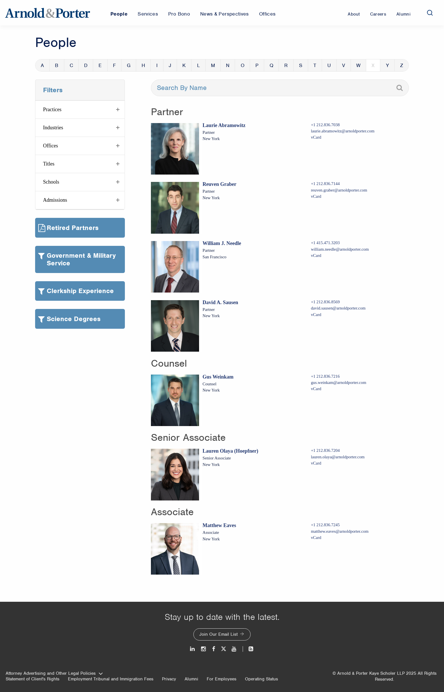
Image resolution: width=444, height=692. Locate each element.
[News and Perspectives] (248, 649)
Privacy (169, 679)
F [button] (114, 65)
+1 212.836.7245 (325, 525)
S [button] (300, 65)
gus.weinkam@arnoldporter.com (338, 382)
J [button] (170, 65)
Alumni (191, 679)
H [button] (143, 65)
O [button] (242, 65)
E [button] (100, 65)
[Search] (430, 12)
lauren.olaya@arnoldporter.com (338, 457)
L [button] (198, 65)
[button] (80, 110)
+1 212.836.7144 (325, 183)
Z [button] (401, 65)
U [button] (329, 65)
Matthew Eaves (219, 525)
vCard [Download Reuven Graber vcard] (316, 196)
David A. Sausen (220, 302)
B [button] (56, 65)
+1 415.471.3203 (325, 242)
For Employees (221, 679)
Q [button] (271, 65)
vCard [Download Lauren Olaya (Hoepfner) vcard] (316, 463)
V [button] (343, 65)
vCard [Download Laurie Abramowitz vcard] (316, 137)
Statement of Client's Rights (32, 679)
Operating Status (261, 679)
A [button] (42, 65)
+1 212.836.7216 (325, 376)
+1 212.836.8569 (325, 302)
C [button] (71, 65)
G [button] (129, 65)
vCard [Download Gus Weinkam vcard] (316, 388)
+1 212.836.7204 (325, 450)
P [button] (257, 65)
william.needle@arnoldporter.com (340, 249)
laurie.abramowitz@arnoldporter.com (342, 131)
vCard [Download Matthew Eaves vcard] (316, 537)
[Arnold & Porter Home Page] (47, 12)
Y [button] (387, 65)
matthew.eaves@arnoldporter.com (340, 531)
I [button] (157, 65)
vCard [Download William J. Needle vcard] (316, 255)
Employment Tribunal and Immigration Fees (110, 679)
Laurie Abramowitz (223, 125)
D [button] (85, 65)
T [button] (314, 65)
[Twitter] (223, 649)
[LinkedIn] (192, 649)
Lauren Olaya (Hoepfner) (230, 451)
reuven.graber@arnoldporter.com (339, 190)
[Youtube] (234, 649)
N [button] (227, 65)
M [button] (213, 65)
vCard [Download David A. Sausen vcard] (316, 314)
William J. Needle (221, 243)
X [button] (373, 65)
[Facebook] (213, 649)
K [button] (184, 65)
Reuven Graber (219, 184)
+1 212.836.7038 (325, 125)
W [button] (358, 65)
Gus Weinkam (217, 377)
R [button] (286, 65)
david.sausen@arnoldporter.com (338, 308)
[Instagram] (203, 649)
